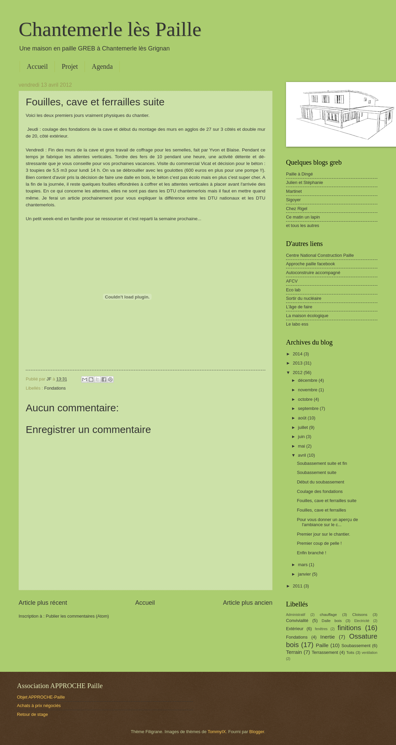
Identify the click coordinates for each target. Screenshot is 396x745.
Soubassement (356, 645)
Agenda (102, 66)
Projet (70, 66)
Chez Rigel (296, 208)
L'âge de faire (299, 306)
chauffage (328, 615)
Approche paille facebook (310, 263)
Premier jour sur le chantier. (323, 534)
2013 (298, 363)
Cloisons (359, 615)
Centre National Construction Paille (320, 255)
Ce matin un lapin (303, 217)
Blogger (256, 731)
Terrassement (325, 652)
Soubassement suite (316, 472)
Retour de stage (32, 714)
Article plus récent (43, 602)
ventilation (369, 653)
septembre (309, 408)
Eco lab (293, 289)
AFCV (292, 281)
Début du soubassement (320, 481)
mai (302, 446)
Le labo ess (297, 324)
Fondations (55, 388)
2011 (298, 585)
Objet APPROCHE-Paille (41, 697)
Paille (322, 645)
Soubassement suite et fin (322, 463)
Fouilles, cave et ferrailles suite (326, 500)
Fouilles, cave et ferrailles (321, 510)
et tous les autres (302, 225)
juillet (303, 427)
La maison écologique (307, 315)
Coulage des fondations (320, 491)
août (303, 417)
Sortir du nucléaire (303, 298)
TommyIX (217, 731)
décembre (308, 380)
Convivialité (297, 620)
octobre (306, 399)
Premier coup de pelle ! (319, 543)
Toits (350, 652)
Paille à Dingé (299, 174)
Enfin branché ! (311, 552)
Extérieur (295, 628)
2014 (298, 353)
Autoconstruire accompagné (313, 272)
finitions (349, 628)
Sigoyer (293, 199)
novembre (308, 389)
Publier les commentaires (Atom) (77, 616)
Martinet (294, 191)
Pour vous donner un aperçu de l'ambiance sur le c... (327, 522)
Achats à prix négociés (39, 705)
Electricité (362, 621)
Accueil (37, 66)
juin (302, 436)
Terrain (294, 652)
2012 (298, 372)
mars (303, 564)
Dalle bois (332, 621)
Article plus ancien (247, 602)
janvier (305, 574)
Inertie (327, 637)
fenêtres (321, 629)
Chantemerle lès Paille (110, 29)
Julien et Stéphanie (304, 182)
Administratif (295, 615)
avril (302, 455)
